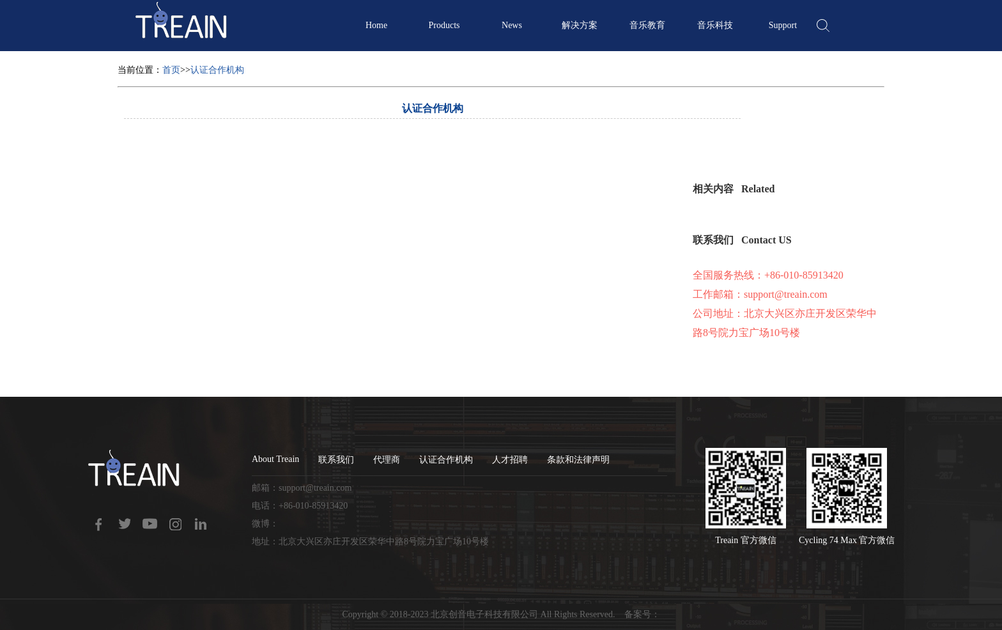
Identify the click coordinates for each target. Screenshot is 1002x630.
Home (376, 25)
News (512, 25)
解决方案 (579, 25)
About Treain (275, 459)
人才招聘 (510, 460)
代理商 (386, 460)
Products (444, 25)
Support (783, 25)
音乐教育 (647, 25)
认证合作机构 (217, 70)
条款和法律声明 (578, 460)
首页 (171, 70)
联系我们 (336, 460)
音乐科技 (715, 25)
